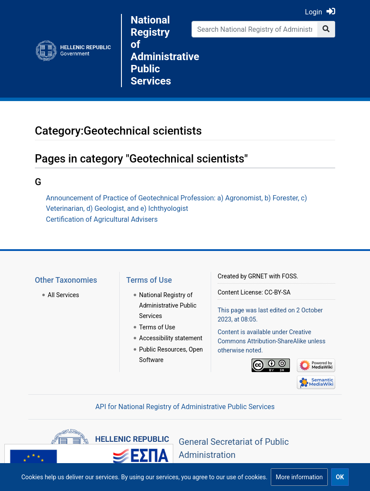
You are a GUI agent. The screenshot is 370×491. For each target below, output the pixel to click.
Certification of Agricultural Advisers (102, 219)
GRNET (257, 276)
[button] (299, 477)
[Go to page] (326, 29)
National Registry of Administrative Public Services (154, 50)
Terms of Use (157, 327)
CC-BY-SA (278, 292)
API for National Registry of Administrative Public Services (185, 407)
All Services (63, 294)
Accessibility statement (170, 338)
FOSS (289, 276)
